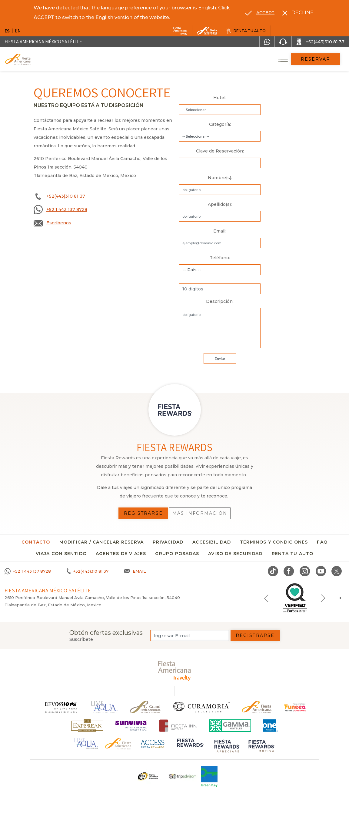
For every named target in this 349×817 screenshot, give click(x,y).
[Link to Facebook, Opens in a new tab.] (289, 571)
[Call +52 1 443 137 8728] (28, 571)
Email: (219, 231)
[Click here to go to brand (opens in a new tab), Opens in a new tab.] (295, 707)
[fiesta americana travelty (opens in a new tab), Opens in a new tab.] (174, 671)
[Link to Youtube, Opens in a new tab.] (321, 571)
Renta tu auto (293, 553)
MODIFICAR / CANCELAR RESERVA (101, 542)
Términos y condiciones (274, 542)
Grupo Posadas (177, 553)
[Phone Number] (283, 41)
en (18, 31)
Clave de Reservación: (220, 151)
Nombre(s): (220, 177)
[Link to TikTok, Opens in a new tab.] (273, 571)
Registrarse (255, 635)
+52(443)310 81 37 (65, 196)
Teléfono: (220, 257)
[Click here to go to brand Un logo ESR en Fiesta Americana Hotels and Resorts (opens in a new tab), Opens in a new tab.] (147, 776)
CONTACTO (36, 542)
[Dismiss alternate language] (298, 13)
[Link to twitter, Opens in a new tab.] (336, 571)
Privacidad (168, 542)
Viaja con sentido (61, 553)
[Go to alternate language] (259, 12)
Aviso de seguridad (235, 553)
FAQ (322, 542)
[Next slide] (323, 598)
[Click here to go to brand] (60, 707)
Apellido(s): (220, 204)
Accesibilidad (211, 542)
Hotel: (219, 97)
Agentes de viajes (121, 553)
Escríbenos (58, 223)
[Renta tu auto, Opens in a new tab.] (246, 30)
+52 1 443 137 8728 (66, 209)
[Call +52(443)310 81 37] (320, 41)
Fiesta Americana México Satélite (43, 42)
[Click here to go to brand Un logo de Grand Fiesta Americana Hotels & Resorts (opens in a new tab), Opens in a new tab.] (145, 707)
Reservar (316, 59)
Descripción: (220, 301)
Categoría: (220, 124)
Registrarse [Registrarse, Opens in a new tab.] (143, 513)
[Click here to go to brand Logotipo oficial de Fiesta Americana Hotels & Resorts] (257, 707)
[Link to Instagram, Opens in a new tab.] (305, 571)
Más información (199, 513)
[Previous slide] (266, 598)
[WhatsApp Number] (267, 41)
